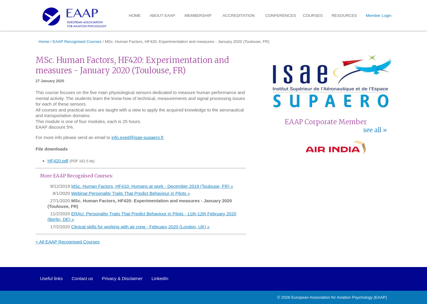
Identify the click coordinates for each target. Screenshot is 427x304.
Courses (313, 15)
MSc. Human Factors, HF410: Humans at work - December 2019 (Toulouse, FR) (150, 186)
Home (135, 15)
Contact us (82, 278)
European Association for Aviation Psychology (332, 297)
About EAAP (162, 15)
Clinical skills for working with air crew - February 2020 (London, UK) (138, 226)
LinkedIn (160, 278)
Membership (197, 15)
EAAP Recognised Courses (76, 41)
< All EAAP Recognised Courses (68, 241)
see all (372, 130)
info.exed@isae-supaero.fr (137, 137)
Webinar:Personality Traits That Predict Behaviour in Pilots (128, 193)
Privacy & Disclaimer (122, 278)
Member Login (378, 15)
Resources (344, 15)
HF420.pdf (57, 160)
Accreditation (239, 15)
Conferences (280, 15)
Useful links (51, 278)
